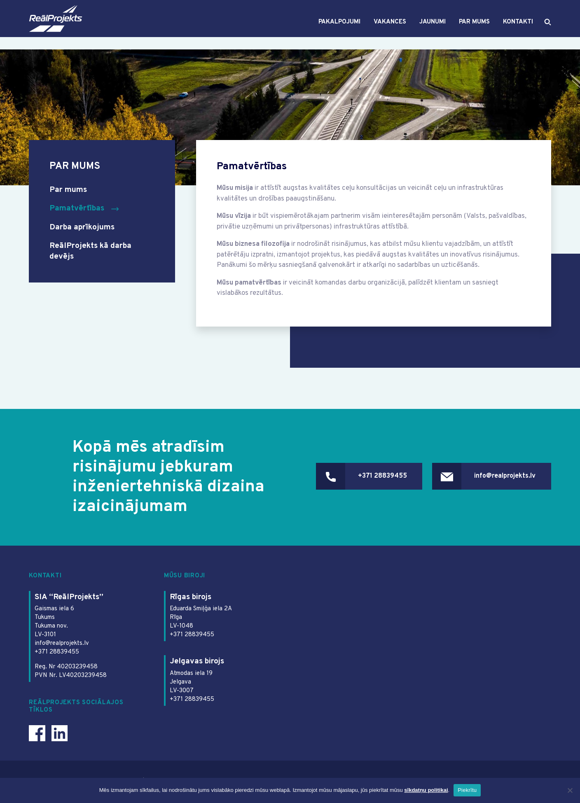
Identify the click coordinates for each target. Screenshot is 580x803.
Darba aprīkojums (84, 227)
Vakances (389, 28)
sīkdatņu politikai (426, 790)
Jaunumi (432, 28)
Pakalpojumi (339, 28)
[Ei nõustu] (570, 790)
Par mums (473, 28)
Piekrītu (467, 790)
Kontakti (518, 28)
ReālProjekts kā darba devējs (92, 251)
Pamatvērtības (77, 208)
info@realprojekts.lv (501, 476)
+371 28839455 (368, 476)
